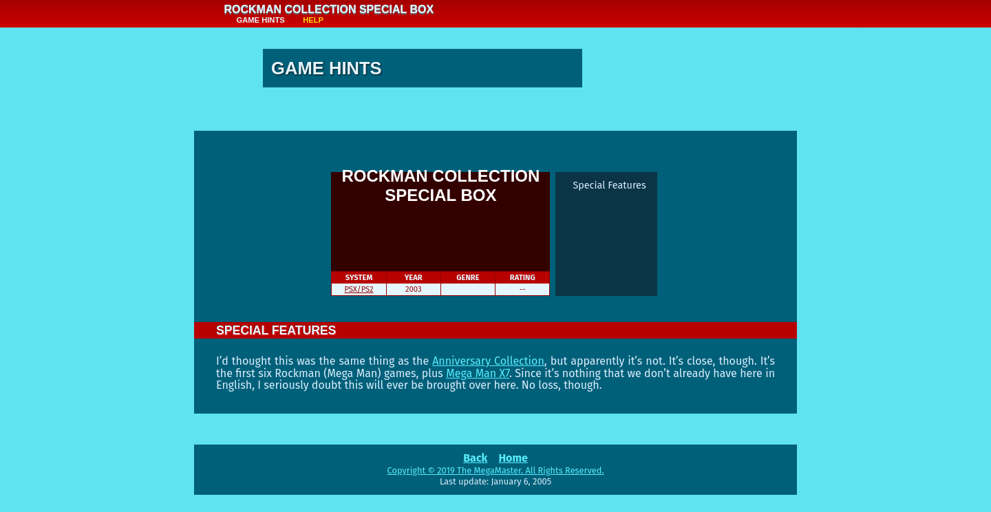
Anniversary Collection (488, 360)
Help (313, 20)
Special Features (609, 185)
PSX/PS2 (359, 289)
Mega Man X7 (477, 373)
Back (475, 458)
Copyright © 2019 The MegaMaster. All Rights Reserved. (495, 470)
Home (512, 458)
